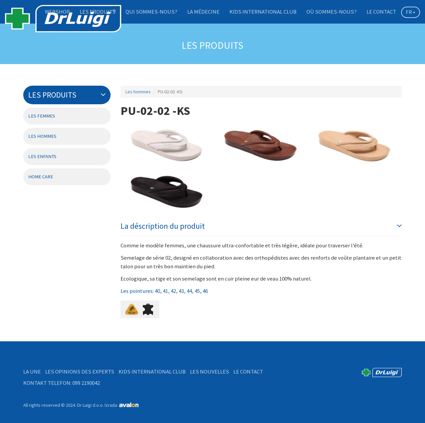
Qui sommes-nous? (151, 11)
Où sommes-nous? (331, 11)
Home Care (40, 177)
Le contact (381, 11)
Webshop (57, 11)
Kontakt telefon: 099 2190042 (61, 382)
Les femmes (41, 116)
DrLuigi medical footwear (63, 21)
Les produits (98, 11)
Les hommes (42, 136)
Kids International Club (263, 11)
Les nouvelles (209, 371)
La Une (32, 371)
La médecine (203, 11)
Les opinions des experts (79, 371)
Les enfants (42, 156)
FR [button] (410, 12)
